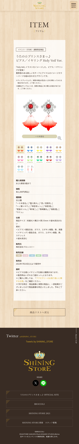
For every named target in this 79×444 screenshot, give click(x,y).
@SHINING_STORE (28, 336)
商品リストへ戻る (39, 312)
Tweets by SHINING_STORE (39, 341)
